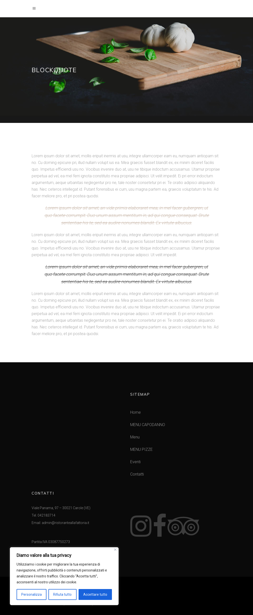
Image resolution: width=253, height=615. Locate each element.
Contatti (137, 474)
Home (135, 412)
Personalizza (31, 594)
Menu (135, 437)
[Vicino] (115, 549)
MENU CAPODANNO (147, 424)
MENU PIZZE (141, 449)
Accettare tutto (95, 594)
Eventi (135, 461)
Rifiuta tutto (62, 594)
